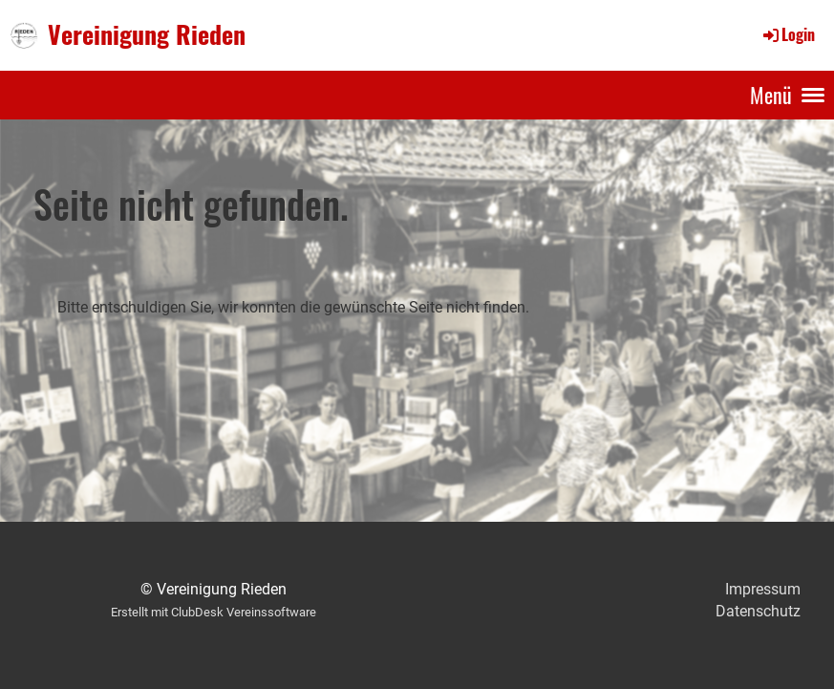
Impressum (763, 589)
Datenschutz (758, 611)
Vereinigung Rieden (147, 34)
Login (787, 34)
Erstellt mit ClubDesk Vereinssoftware (213, 612)
